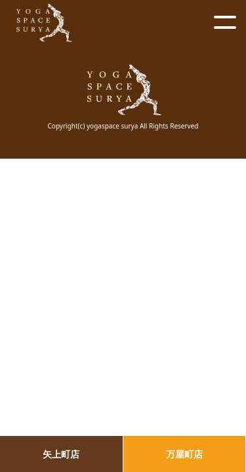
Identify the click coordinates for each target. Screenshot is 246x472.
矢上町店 (61, 454)
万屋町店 (184, 454)
